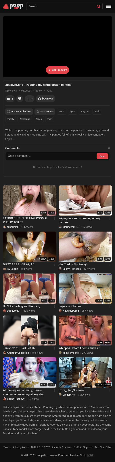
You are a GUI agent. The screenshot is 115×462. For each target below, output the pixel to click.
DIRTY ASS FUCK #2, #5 (18, 264)
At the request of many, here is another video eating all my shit (23, 392)
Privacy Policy (20, 447)
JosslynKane (45, 111)
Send (102, 156)
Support (87, 447)
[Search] (98, 6)
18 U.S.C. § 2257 (40, 447)
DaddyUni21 (14, 310)
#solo (97, 111)
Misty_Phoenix (71, 352)
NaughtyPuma (71, 310)
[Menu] (109, 6)
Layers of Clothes (70, 306)
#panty (10, 119)
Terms (7, 447)
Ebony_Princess (72, 268)
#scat (61, 111)
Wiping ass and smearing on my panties (79, 220)
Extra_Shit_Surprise (71, 390)
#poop (39, 119)
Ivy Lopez (12, 268)
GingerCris (69, 394)
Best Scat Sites (103, 447)
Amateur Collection (19, 111)
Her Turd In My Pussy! (73, 264)
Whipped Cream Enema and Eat (79, 348)
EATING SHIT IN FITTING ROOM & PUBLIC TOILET (25, 220)
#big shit (85, 111)
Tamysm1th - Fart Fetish (19, 348)
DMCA (77, 447)
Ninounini (12, 227)
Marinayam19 (70, 227)
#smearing (25, 119)
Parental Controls (62, 447)
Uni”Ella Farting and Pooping (21, 306)
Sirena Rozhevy (15, 398)
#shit (49, 119)
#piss (72, 111)
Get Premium (57, 69)
